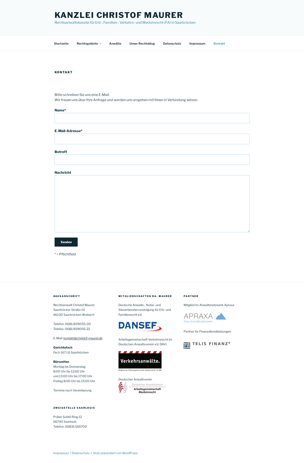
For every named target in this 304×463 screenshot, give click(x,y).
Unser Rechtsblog (142, 43)
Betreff (152, 157)
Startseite (61, 43)
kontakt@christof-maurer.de (82, 338)
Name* (152, 115)
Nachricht (152, 201)
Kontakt (219, 43)
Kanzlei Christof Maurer (119, 15)
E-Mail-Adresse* (152, 136)
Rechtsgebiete (89, 43)
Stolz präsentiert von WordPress (115, 453)
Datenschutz (172, 43)
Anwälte (115, 43)
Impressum (197, 43)
